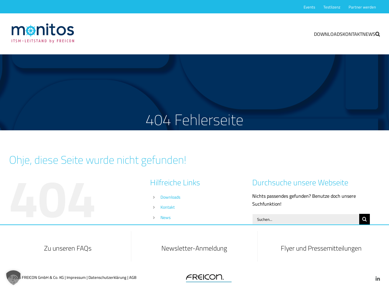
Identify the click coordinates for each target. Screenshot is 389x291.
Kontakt (167, 207)
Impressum (76, 277)
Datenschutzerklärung (107, 277)
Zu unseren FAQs (67, 248)
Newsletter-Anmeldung (194, 248)
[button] (377, 33)
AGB (132, 277)
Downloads (170, 197)
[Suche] (364, 219)
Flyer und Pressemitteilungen (321, 248)
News (165, 217)
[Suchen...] (305, 219)
